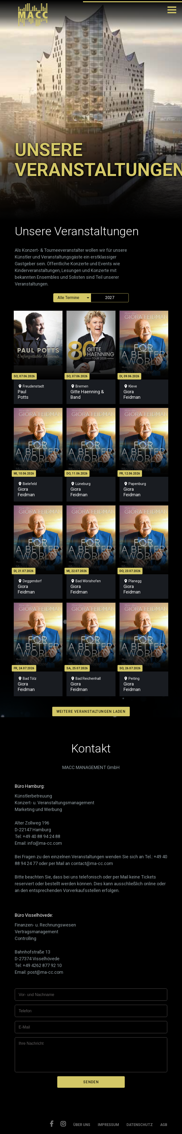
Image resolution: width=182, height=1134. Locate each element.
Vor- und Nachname (36, 994)
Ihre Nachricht (31, 1043)
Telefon (25, 1011)
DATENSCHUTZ (139, 1125)
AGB (163, 1125)
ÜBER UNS (81, 1125)
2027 (109, 297)
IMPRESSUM (108, 1125)
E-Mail (24, 1027)
